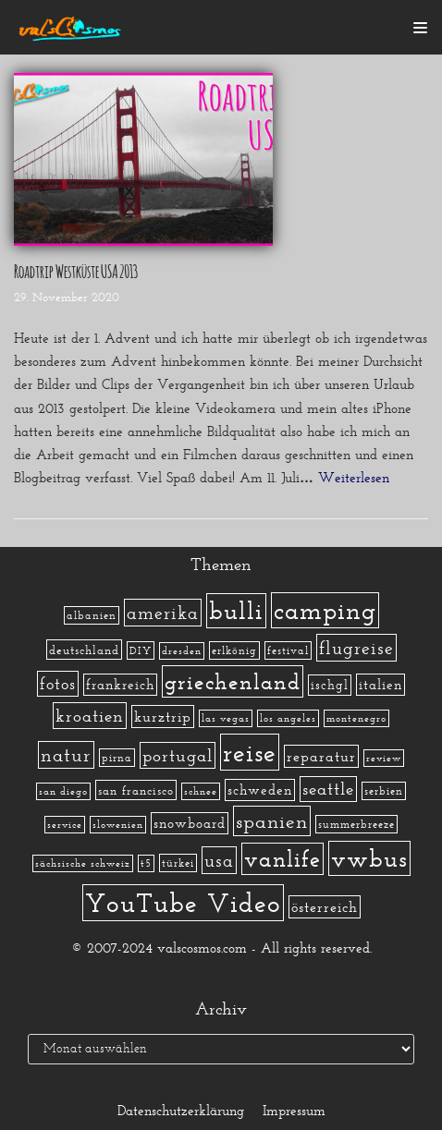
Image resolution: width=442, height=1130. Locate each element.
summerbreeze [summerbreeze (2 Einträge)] (356, 824)
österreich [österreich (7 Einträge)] (324, 907)
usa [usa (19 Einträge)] (219, 860)
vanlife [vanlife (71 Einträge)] (282, 858)
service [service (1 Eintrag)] (64, 825)
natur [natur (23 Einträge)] (66, 755)
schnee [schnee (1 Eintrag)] (200, 791)
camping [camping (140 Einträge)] (325, 610)
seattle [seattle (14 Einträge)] (328, 789)
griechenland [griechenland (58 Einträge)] (233, 681)
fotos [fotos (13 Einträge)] (58, 684)
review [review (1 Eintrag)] (383, 758)
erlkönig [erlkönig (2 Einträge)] (234, 650)
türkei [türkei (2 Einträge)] (178, 863)
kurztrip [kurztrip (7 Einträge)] (162, 716)
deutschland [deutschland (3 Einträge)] (84, 649)
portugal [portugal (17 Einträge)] (177, 755)
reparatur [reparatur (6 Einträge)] (321, 756)
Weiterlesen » (360, 477)
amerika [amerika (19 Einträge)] (163, 612)
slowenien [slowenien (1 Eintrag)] (117, 825)
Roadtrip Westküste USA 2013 (76, 270)
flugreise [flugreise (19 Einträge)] (356, 648)
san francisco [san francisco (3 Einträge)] (136, 790)
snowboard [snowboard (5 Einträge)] (189, 823)
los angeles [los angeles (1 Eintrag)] (288, 718)
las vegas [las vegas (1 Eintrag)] (226, 718)
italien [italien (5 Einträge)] (380, 684)
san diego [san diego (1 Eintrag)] (63, 791)
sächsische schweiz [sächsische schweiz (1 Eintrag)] (82, 863)
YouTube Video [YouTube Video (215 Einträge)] (183, 902)
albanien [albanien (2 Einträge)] (92, 615)
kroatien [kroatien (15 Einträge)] (89, 715)
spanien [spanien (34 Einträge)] (272, 820)
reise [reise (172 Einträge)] (249, 752)
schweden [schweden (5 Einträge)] (259, 790)
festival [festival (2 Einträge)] (288, 650)
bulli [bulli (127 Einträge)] (236, 611)
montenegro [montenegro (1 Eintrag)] (356, 718)
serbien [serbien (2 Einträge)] (383, 790)
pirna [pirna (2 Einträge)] (117, 757)
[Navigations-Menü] (420, 27)
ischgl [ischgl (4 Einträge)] (330, 685)
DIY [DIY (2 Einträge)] (140, 650)
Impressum (294, 1110)
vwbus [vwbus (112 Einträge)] (369, 858)
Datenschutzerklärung (180, 1110)
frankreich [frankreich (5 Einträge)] (120, 684)
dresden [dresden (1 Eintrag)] (182, 651)
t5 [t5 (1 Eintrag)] (146, 863)
